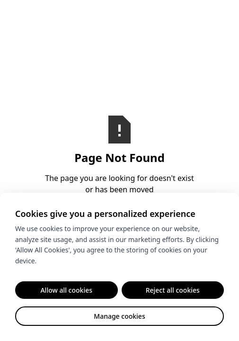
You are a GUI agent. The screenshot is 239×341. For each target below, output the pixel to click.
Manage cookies (119, 316)
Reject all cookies (173, 290)
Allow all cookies (66, 290)
